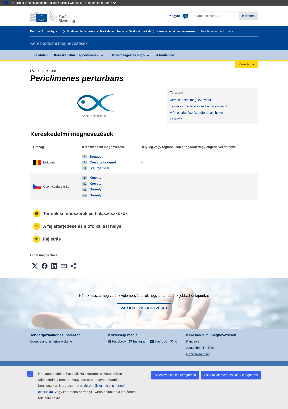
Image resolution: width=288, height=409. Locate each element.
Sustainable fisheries (81, 31)
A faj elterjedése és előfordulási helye (196, 112)
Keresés (248, 16)
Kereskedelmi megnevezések (176, 31)
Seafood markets (140, 31)
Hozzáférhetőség (198, 354)
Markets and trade (112, 31)
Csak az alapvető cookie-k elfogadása (231, 375)
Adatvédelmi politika (200, 348)
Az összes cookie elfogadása (175, 375)
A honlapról (165, 55)
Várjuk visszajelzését (143, 308)
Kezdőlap (40, 55)
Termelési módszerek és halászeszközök (199, 106)
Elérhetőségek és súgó (127, 55)
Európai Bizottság (42, 31)
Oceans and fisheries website (51, 341)
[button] (35, 266)
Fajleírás (176, 119)
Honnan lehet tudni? (100, 2)
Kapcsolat (193, 341)
